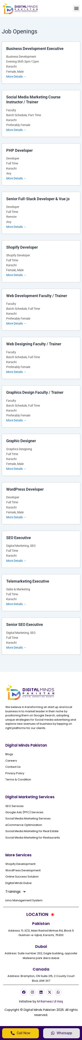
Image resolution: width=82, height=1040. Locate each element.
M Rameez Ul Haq (50, 1001)
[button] (76, 8)
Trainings (15, 892)
